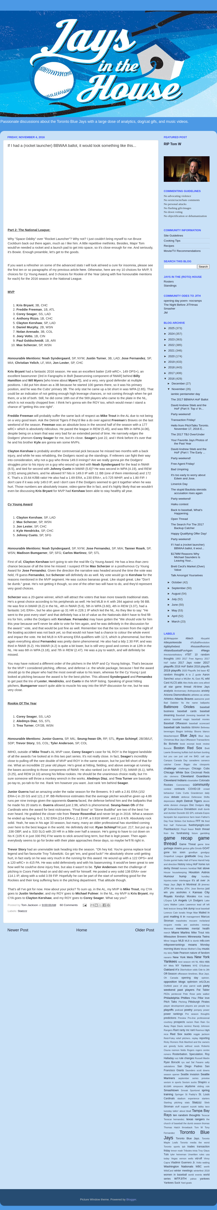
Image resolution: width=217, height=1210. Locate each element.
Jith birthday (176, 888)
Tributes (188, 1150)
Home (81, 930)
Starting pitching (173, 1102)
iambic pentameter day (185, 394)
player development (174, 1006)
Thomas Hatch (172, 1127)
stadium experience (188, 1098)
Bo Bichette (171, 743)
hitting (189, 864)
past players (185, 989)
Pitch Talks (170, 1001)
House (167, 872)
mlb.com (205, 940)
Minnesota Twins (199, 936)
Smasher (169, 308)
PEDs (167, 994)
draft (200, 809)
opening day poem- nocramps (183, 300)
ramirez (188, 1026)
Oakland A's (171, 969)
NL (196, 962)
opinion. (205, 977)
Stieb (207, 1102)
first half (169, 825)
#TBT (188, 654)
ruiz (176, 1058)
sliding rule (203, 1086)
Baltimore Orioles (179, 707)
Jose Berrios (197, 888)
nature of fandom (200, 952)
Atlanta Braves (183, 698)
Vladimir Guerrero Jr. (183, 1162)
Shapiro (202, 1082)
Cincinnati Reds (200, 772)
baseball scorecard (199, 723)
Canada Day (180, 760)
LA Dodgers (196, 900)
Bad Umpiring (179, 469)
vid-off (198, 1158)
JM (166, 312)
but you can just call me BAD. (181, 756)
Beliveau (205, 727)
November (179, 389)
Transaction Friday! (183, 419)
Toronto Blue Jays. (188, 1138)
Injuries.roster (171, 880)
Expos (206, 813)
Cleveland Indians (175, 780)
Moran (184, 949)
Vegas (174, 1158)
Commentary (183, 785)
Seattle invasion (190, 1074)
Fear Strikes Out (177, 821)
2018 (171, 367)
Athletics (169, 698)
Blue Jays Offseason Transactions (192, 739)
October (177, 582)
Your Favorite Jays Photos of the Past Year (189, 442)
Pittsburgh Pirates (199, 1001)
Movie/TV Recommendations (182, 250)
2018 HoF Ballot (184, 666)
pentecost (176, 994)
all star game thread (177, 686)
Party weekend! (181, 414)
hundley (205, 876)
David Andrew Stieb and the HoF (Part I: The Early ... (189, 450)
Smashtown (171, 1090)
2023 (171, 339)
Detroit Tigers (193, 801)
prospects (179, 1022)
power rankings (173, 1013)
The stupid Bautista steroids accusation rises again (189, 491)
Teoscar (205, 1115)
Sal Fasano (197, 1062)
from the (169, 833)
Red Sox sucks (181, 1034)
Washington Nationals (178, 1166)
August (176, 593)
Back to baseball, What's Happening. (186, 511)
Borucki (167, 748)
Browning (176, 752)
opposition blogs (174, 981)
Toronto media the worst (195, 1142)
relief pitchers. (183, 1038)
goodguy (205, 852)
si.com (167, 1086)
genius (186, 848)
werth (207, 1166)
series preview (201, 1078)
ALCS (173, 682)
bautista (185, 727)
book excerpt (187, 744)
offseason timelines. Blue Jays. (194, 973)
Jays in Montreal (186, 884)
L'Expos (168, 900)
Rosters (169, 281)
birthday (189, 731)
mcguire (168, 924)
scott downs (203, 1070)
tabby (201, 1106)
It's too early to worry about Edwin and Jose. (188, 476)
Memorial (168, 928)
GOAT (206, 848)
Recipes (169, 245)
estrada (199, 813)
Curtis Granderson (193, 793)
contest (167, 789)
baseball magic (180, 719)
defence (185, 797)
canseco (205, 760)
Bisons (197, 731)
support (185, 1106)
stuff (177, 1106)
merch (167, 932)
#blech (189, 638)
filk (202, 821)
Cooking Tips (172, 240)
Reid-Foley (169, 1038)
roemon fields (179, 1050)
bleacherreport (171, 736)
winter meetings (183, 1170)
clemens (174, 776)
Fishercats (181, 825)
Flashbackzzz (172, 829)
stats (187, 1102)
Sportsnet (195, 1090)
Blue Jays (188, 735)
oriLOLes (204, 981)
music (206, 948)
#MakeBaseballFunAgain (178, 650)
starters (206, 1098)
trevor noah (177, 1150)
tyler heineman (178, 1154)
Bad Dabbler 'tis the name (181, 702)
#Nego (205, 650)
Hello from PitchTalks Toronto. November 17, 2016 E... (190, 427)
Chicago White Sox (177, 772)
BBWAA (195, 727)
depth (179, 801)
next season (184, 962)
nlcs (201, 961)
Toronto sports (172, 1146)
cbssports (205, 764)
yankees (205, 1178)
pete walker (203, 994)
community (201, 784)
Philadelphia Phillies (177, 997)
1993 (178, 658)
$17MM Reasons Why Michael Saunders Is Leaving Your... (185, 557)
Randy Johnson (201, 1026)
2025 (171, 328)
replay (195, 1038)
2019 (171, 361)
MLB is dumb (192, 940)
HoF (195, 864)
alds (180, 682)
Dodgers (199, 805)
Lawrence (191, 904)
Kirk (200, 896)
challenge (170, 768)
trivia (195, 1150)
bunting (206, 752)
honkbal (192, 868)
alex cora (198, 682)
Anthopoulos (193, 691)
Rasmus (199, 1030)
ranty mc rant (187, 1030)
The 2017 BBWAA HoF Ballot (189, 399)
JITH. (187, 888)
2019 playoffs (172, 670)
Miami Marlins (180, 932)
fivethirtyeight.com (199, 825)
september (183, 1078)
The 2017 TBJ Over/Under (188, 434)
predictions (170, 1017)
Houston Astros (199, 872)
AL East (196, 678)
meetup (206, 924)
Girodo (198, 848)
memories (182, 928)
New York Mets (183, 957)
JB (199, 884)
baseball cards (187, 711)
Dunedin (181, 813)
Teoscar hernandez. (174, 1119)
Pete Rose (189, 994)
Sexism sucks (189, 1082)
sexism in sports (172, 1082)
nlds (207, 961)
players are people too (197, 1006)
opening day (189, 977)
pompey (198, 1010)
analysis (168, 690)
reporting (204, 1038)
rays (207, 1030)
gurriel (174, 860)
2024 (171, 333)
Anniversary (180, 691)
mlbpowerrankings (174, 944)
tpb (183, 1146)
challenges (184, 768)
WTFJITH (180, 1178)
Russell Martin (202, 1058)
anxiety (205, 690)
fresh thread (202, 829)
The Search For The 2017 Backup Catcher (187, 526)
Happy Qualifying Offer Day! (189, 533)
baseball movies (201, 719)
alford (207, 682)
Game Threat (187, 844)
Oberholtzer (186, 969)
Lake (207, 900)
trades (191, 1146)
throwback (187, 1127)
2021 (171, 350)
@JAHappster (171, 638)
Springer (179, 1094)
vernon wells (186, 1158)
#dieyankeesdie (173, 642)
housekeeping (179, 872)
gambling (205, 833)
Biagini (179, 731)
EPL (192, 813)
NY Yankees (183, 965)
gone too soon (174, 852)
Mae (195, 912)
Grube (167, 860)
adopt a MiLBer (183, 678)
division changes (179, 805)
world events (195, 1174)
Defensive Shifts (200, 797)
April (175, 616)
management (193, 916)
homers (183, 868)
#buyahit (205, 638)
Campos (168, 760)
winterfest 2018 (202, 1170)
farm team (195, 817)
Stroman (169, 1106)
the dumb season (192, 1123)
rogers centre (202, 1050)
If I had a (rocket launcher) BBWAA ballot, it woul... (188, 546)
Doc (191, 805)
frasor (191, 829)
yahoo (193, 1178)
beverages (169, 731)
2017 (171, 373)
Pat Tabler (203, 989)
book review (203, 744)
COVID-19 (194, 788)
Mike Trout (197, 932)
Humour (169, 876)
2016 (171, 378)
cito (165, 776)
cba (195, 764)
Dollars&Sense (175, 809)
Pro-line (191, 1018)
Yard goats (186, 1182)
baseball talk (172, 727)
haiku (180, 860)
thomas (206, 1123)
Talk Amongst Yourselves (187, 575)
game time (204, 844)
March (176, 621)
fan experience (181, 817)
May (175, 610)
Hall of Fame (190, 860)
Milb (207, 932)
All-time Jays (201, 686)
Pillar (194, 998)
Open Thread (179, 518)
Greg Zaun (204, 856)
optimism (192, 981)
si (209, 1082)
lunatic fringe (185, 912)
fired (207, 821)
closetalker (192, 780)
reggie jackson (202, 1034)
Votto (199, 1162)
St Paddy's (191, 1094)
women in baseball (175, 1174)
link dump (189, 908)
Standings (170, 285)
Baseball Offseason (175, 723)
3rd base (201, 670)
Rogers (190, 1050)
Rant (176, 1030)
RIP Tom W (172, 144)
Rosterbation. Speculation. (188, 1054)
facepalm (168, 817)
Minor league (170, 940)
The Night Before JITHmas (181, 304)
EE (187, 813)
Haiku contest (179, 504)
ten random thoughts (186, 1115)
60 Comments (69, 905)
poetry (188, 1009)
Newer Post (17, 930)
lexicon (172, 908)
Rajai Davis (177, 1026)
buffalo (185, 752)
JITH (166, 888)
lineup (180, 908)
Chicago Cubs (201, 768)
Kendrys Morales (185, 896)
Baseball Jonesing (185, 715)
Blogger (131, 1199)
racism (189, 1022)
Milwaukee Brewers (175, 936)
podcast (179, 1010)
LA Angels (180, 900)
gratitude (190, 856)
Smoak (184, 1090)
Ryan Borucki (172, 1062)
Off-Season (170, 973)
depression (169, 801)
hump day (187, 876)
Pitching (182, 1002)
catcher (167, 764)
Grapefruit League (173, 856)
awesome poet (202, 699)
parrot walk (195, 986)
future (195, 833)
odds (195, 969)
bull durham (195, 752)
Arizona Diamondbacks (177, 694)
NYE (195, 965)
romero (167, 1054)
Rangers (168, 1030)
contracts (179, 788)
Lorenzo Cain (171, 912)
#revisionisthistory (173, 654)
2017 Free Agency (192, 658)
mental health (201, 928)
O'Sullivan (204, 965)
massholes (181, 920)
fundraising (183, 833)
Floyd (183, 829)
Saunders (190, 1070)
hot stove (203, 868)
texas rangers (195, 1119)
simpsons (178, 1086)
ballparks (205, 702)
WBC (198, 1166)
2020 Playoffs (189, 670)
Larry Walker (170, 904)
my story (168, 953)
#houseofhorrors (200, 646)
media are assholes (187, 924)
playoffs (169, 1009)
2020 (171, 356)
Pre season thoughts (197, 1014)
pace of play (180, 986)
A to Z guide (193, 674)
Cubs (178, 793)
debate (175, 797)
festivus (191, 821)
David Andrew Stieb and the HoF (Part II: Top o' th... (189, 407)
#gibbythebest (172, 646)
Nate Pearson (181, 952)
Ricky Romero (171, 1042)
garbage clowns (173, 848)
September (179, 588)
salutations (169, 1066)
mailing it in (177, 916)
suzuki (193, 1106)
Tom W (198, 1127)
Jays (173, 884)
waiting (206, 1162)
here (83, 269)
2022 (171, 345)
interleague (184, 880)
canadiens (194, 760)
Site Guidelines (173, 235)
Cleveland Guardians (195, 776)
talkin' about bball (182, 1111)
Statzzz (22, 911)
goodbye (193, 852)
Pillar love (204, 997)
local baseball (202, 908)
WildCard (168, 1170)
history (181, 864)
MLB (181, 940)
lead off (201, 904)
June (175, 604)
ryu (183, 1062)
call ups (205, 756)
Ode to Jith (204, 969)
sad (188, 1062)
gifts (192, 848)
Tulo (166, 1154)
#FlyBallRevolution (200, 642)
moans (192, 944)
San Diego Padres (189, 1066)
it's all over (199, 880)
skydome (190, 1086)
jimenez (206, 884)
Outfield (168, 986)
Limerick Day (179, 484)
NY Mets (169, 965)
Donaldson (190, 809)
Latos (181, 904)
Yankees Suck (172, 1182)
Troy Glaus (204, 1150)
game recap (178, 838)
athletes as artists (200, 695)
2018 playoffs (202, 666)
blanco (206, 731)
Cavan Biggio (182, 764)
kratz (207, 896)
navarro (168, 957)
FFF (198, 821)
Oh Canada (171, 977)
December (179, 383)
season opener (172, 1074)
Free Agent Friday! (183, 463)
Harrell (201, 860)
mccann (193, 920)
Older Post (144, 930)
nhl (193, 962)
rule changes (186, 1058)
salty (207, 1062)
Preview (182, 1018)
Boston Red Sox (188, 748)
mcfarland (205, 920)
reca (166, 1034)
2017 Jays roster (189, 662)
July (175, 599)
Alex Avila (188, 682)
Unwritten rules (196, 1154)
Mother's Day (194, 949)
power (206, 1010)
